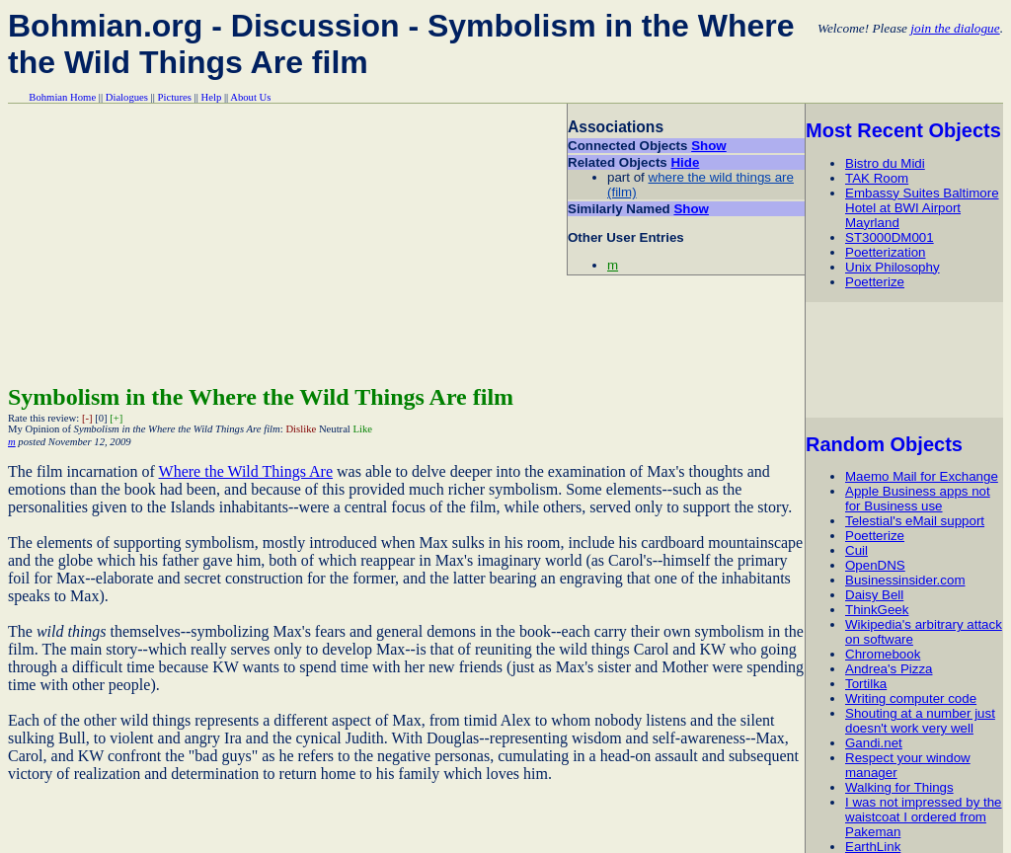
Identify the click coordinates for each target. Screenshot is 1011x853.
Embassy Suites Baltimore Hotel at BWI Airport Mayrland (922, 208)
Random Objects (884, 444)
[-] (87, 418)
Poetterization (885, 252)
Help (211, 97)
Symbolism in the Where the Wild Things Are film (260, 397)
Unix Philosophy (892, 267)
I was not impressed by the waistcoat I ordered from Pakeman (923, 817)
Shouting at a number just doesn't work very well (920, 721)
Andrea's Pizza (888, 668)
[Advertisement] (907, 359)
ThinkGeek (876, 609)
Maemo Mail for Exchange (921, 476)
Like (363, 429)
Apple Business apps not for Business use (917, 498)
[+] (116, 418)
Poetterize (874, 281)
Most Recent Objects (903, 130)
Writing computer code (910, 698)
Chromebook (882, 654)
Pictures (175, 97)
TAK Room (876, 178)
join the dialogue (954, 28)
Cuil (856, 550)
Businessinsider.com (905, 580)
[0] (101, 418)
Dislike (300, 429)
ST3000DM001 (889, 237)
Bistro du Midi (885, 163)
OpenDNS (875, 565)
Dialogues (127, 97)
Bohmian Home (62, 97)
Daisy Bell (874, 594)
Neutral (334, 429)
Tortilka (866, 683)
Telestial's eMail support (914, 520)
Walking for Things (899, 787)
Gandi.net (873, 743)
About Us (250, 97)
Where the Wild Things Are (246, 471)
